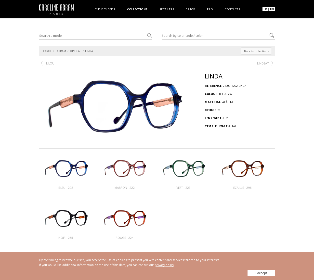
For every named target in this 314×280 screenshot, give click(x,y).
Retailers (166, 9)
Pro (210, 9)
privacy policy (164, 265)
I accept (261, 273)
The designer (105, 9)
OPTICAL (75, 51)
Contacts (232, 9)
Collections (137, 9)
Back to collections (256, 51)
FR (265, 9)
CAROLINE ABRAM (54, 51)
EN (272, 9)
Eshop (190, 9)
